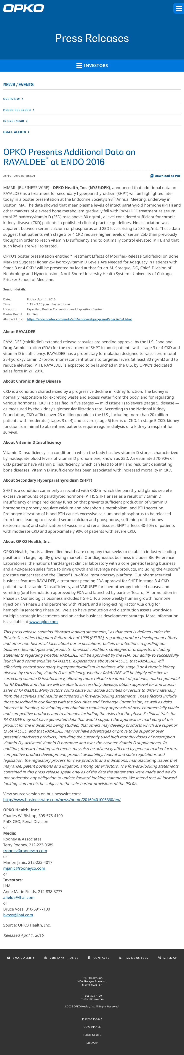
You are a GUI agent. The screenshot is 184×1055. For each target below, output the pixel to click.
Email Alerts (14, 132)
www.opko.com (43, 621)
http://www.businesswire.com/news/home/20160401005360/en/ (62, 799)
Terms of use (92, 1034)
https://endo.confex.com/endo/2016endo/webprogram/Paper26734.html (79, 319)
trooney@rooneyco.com (25, 850)
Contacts (99, 958)
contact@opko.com (92, 999)
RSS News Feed (134, 958)
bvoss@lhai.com (18, 914)
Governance (92, 1026)
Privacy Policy (92, 1018)
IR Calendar (13, 121)
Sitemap (167, 958)
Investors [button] (92, 65)
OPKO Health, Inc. (84, 1006)
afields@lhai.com (19, 897)
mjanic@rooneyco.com (24, 868)
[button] (178, 8)
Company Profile (61, 958)
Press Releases (17, 110)
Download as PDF (165, 176)
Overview (11, 99)
